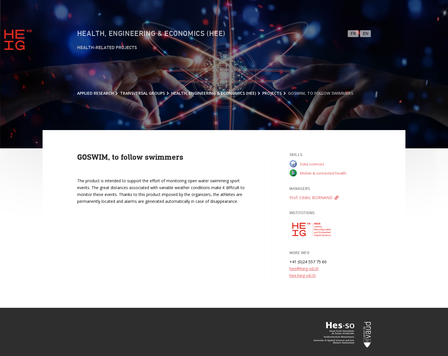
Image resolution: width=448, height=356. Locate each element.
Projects (272, 93)
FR (353, 34)
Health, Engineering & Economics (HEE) (151, 34)
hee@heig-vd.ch (304, 268)
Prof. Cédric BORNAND (311, 197)
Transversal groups (142, 93)
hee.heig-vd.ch (302, 275)
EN (366, 34)
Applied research (95, 93)
